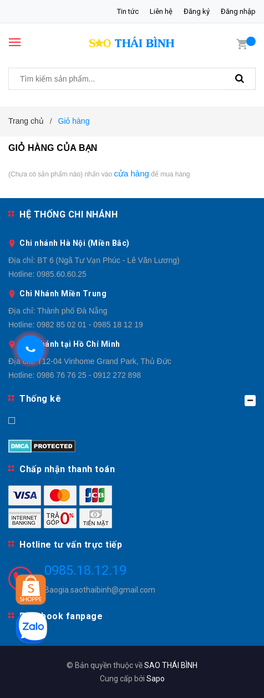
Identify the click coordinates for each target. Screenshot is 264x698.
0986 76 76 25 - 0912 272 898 (89, 375)
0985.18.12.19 (85, 570)
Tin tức (128, 11)
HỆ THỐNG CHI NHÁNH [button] (68, 214)
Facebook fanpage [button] (61, 616)
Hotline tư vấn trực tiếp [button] (70, 544)
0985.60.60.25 (62, 274)
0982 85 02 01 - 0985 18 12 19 (90, 324)
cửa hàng (131, 173)
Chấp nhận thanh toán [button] (67, 469)
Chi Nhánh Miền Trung (62, 293)
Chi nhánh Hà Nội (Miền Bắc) (74, 243)
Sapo (155, 678)
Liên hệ (161, 11)
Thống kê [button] (137, 399)
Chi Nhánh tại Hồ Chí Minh (69, 344)
